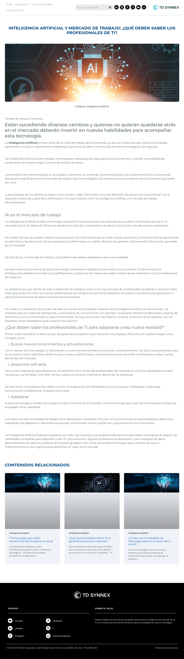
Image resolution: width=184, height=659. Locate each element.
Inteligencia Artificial (98, 106)
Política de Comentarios (166, 648)
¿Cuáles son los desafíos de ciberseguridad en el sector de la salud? (149, 541)
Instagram (20, 636)
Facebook (57, 621)
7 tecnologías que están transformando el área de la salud (31, 539)
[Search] (110, 7)
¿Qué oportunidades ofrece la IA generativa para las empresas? (90, 539)
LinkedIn (19, 628)
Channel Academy (61, 636)
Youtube (19, 621)
